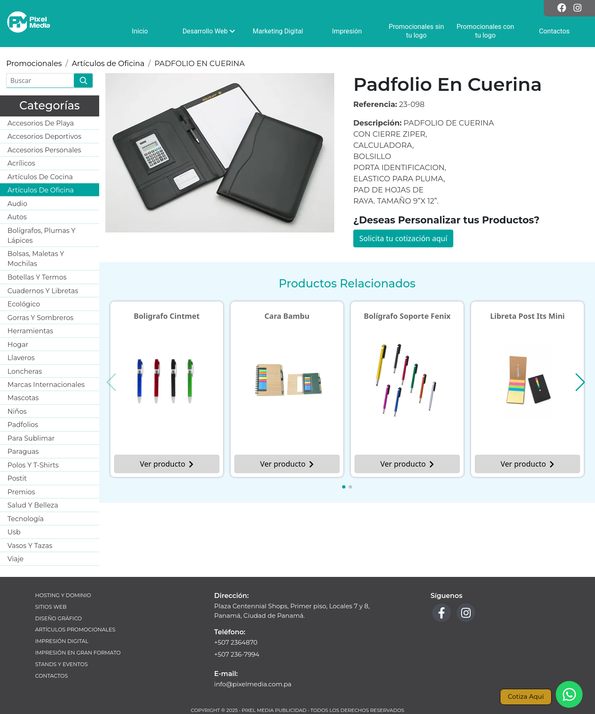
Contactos (51, 676)
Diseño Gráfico (58, 618)
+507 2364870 (235, 642)
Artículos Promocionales (75, 629)
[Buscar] (40, 80)
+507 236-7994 (236, 654)
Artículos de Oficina (108, 63)
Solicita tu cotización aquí (403, 238)
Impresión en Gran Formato (78, 653)
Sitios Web (51, 607)
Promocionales (34, 63)
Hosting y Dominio (63, 595)
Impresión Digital (61, 641)
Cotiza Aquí (526, 696)
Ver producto (167, 464)
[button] (343, 487)
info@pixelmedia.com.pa (252, 684)
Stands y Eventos (61, 664)
